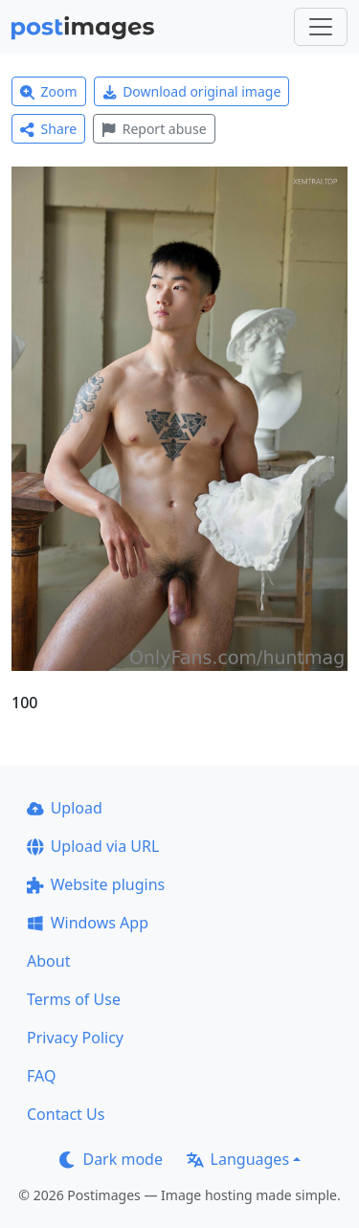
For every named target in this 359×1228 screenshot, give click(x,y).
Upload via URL (93, 846)
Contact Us (65, 1114)
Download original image (191, 91)
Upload (64, 807)
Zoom (49, 91)
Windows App (87, 922)
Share (48, 129)
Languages (238, 1159)
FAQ (41, 1075)
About (48, 960)
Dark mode (111, 1159)
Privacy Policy (75, 1037)
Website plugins (96, 884)
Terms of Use (74, 999)
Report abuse (153, 129)
